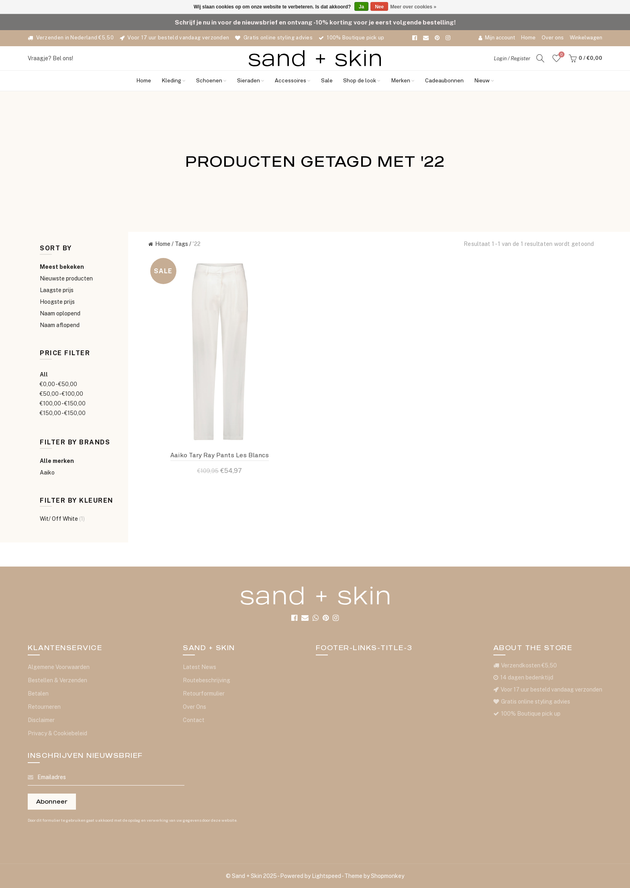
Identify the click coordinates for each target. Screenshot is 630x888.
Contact (194, 720)
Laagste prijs (57, 290)
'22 (196, 244)
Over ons (553, 38)
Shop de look (361, 81)
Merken (403, 81)
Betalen (38, 693)
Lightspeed (326, 876)
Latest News (199, 667)
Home (528, 38)
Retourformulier (204, 693)
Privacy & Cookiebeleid (57, 733)
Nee (379, 7)
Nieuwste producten (66, 278)
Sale (327, 81)
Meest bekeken (62, 267)
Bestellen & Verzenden (57, 680)
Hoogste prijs (57, 302)
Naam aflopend (60, 325)
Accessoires (293, 81)
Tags (181, 244)
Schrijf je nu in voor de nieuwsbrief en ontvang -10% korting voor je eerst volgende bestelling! (315, 22)
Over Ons (194, 707)
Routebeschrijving (206, 680)
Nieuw (484, 81)
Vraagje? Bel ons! (50, 58)
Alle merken (57, 461)
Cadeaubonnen (444, 81)
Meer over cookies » (413, 7)
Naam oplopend (60, 313)
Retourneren (44, 707)
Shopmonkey (387, 876)
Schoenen (211, 81)
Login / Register (512, 58)
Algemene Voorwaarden (59, 667)
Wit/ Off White (62, 519)
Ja (361, 7)
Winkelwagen (586, 38)
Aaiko (47, 472)
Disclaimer (41, 720)
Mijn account (497, 38)
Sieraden (250, 81)
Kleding (174, 81)
